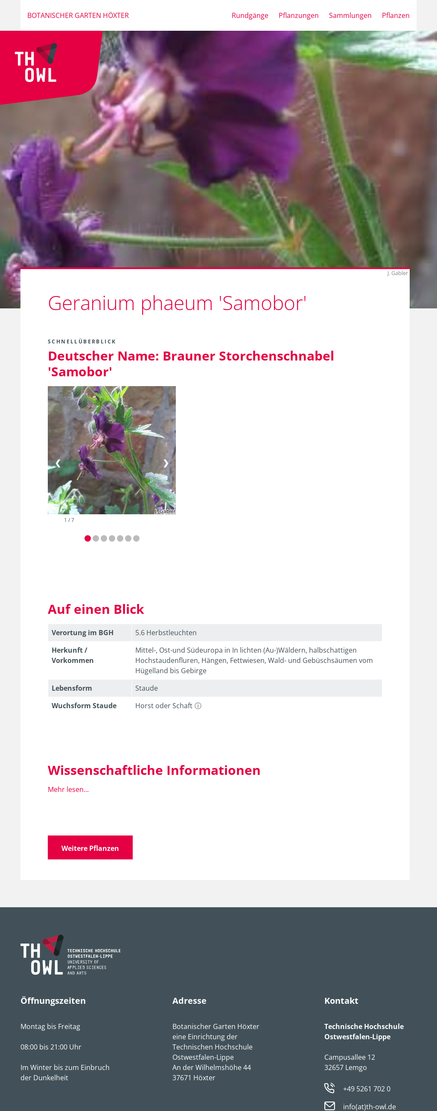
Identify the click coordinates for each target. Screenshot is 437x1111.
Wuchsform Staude (84, 705)
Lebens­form (72, 688)
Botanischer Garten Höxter (78, 15)
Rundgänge (250, 15)
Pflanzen (396, 15)
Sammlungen (350, 15)
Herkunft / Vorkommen (73, 655)
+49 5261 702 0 (366, 1088)
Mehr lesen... (68, 789)
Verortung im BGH (83, 632)
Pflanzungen (299, 15)
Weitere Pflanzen (90, 848)
